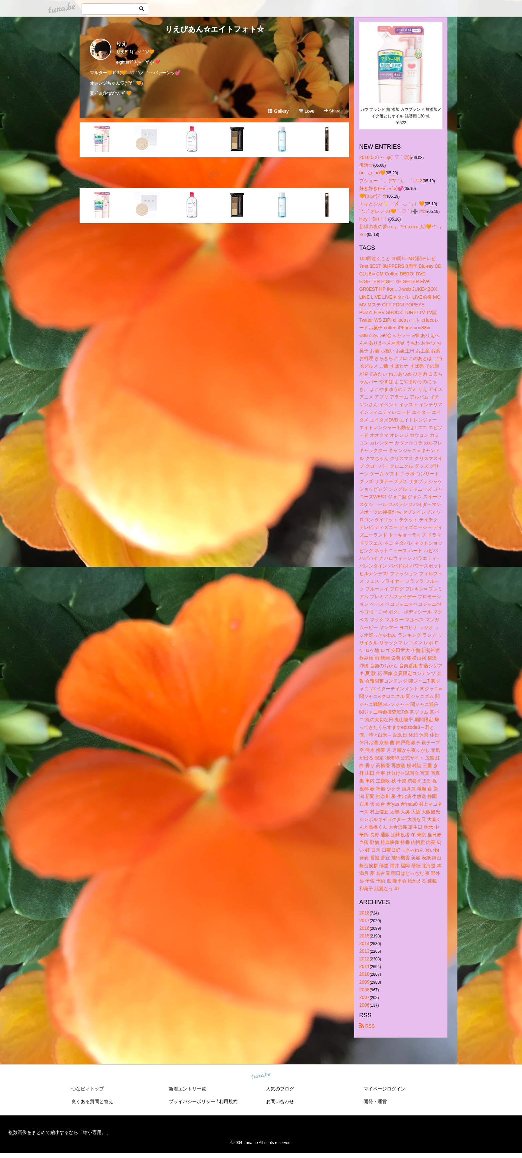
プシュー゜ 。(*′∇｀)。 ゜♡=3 (390, 180)
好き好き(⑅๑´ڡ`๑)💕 (381, 188)
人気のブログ (280, 1088)
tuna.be (260, 1075)
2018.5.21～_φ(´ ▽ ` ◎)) (385, 157)
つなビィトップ (87, 1088)
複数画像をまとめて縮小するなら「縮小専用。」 (59, 1132)
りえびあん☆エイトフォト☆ (214, 29)
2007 (364, 997)
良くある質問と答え (92, 1101)
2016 (364, 928)
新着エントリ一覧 (187, 1088)
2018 (364, 912)
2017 (364, 920)
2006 (364, 1005)
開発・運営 (375, 1101)
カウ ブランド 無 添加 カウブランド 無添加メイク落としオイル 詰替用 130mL (401, 112)
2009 (364, 982)
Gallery (278, 111)
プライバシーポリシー (192, 1101)
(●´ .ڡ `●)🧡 (372, 172)
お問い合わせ (280, 1101)
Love (307, 111)
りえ (121, 44)
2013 (364, 951)
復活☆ (366, 165)
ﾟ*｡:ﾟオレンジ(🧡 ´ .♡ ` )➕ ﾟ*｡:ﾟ (393, 211)
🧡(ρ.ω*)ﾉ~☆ (373, 196)
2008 (364, 989)
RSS (367, 1026)
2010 (364, 974)
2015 (364, 935)
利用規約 (228, 1101)
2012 (364, 958)
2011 (364, 966)
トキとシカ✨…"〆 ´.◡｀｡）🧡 (391, 203)
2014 (364, 943)
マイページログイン (384, 1088)
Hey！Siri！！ (373, 219)
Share (332, 110)
